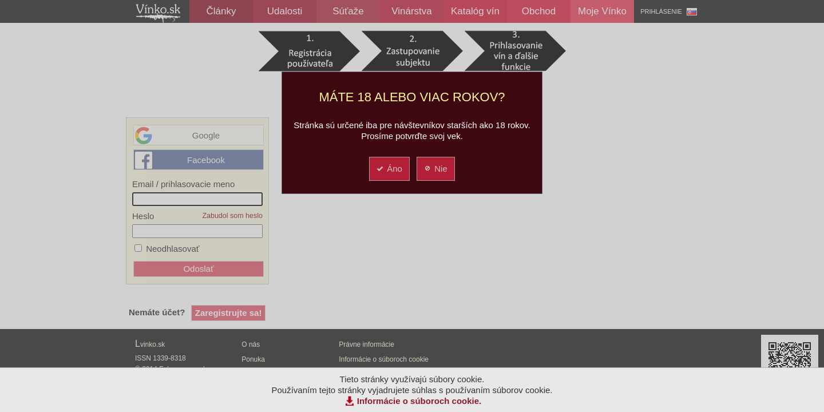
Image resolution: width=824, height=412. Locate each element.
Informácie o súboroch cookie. (419, 401)
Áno (388, 168)
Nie (435, 168)
